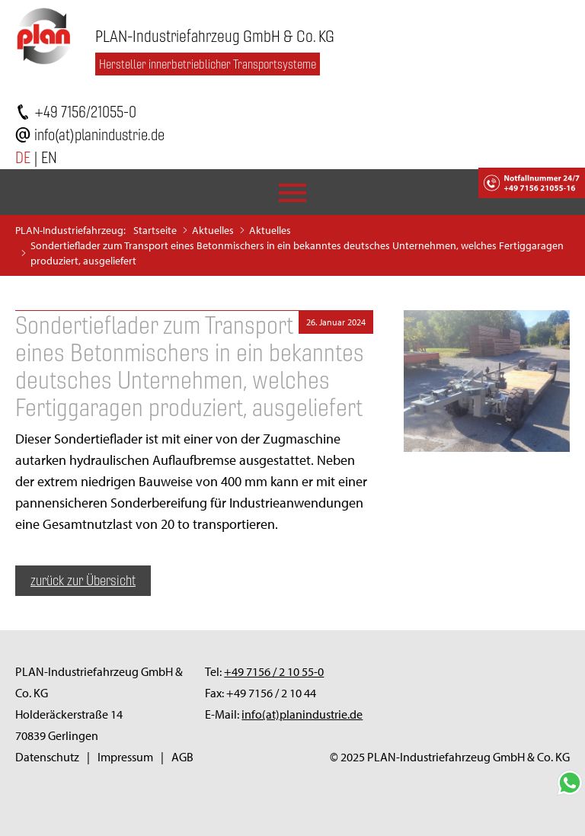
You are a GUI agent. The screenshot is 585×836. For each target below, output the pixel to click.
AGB (182, 756)
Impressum (125, 756)
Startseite (155, 230)
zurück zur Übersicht (83, 580)
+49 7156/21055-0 (85, 111)
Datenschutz (47, 756)
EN (49, 157)
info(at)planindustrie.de (99, 134)
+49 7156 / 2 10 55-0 (274, 671)
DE (22, 157)
